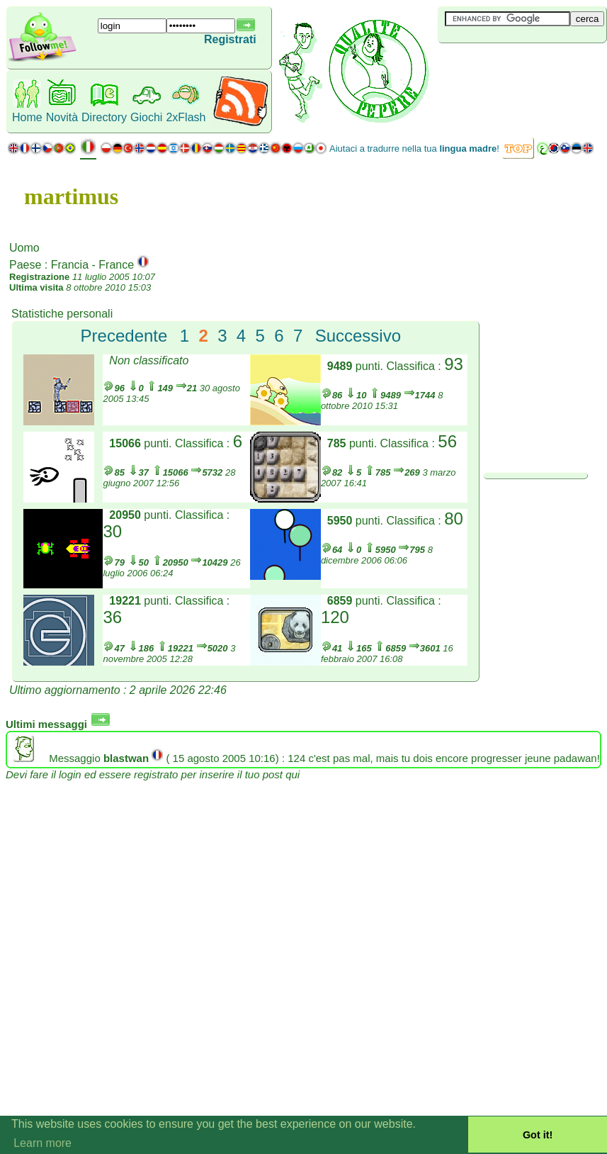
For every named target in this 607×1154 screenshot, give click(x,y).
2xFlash (185, 117)
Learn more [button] (42, 1143)
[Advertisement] (522, 66)
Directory (104, 117)
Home (27, 117)
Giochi (146, 117)
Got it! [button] (537, 1135)
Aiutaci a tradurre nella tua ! (414, 148)
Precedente (124, 335)
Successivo (358, 335)
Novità (62, 117)
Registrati (230, 39)
